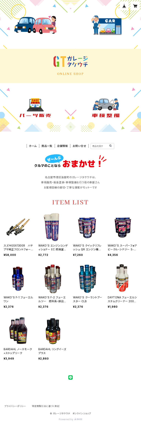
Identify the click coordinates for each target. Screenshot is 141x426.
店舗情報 (62, 145)
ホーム (33, 145)
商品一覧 (46, 145)
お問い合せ (79, 145)
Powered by (70, 419)
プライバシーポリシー (15, 406)
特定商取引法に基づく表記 (45, 406)
